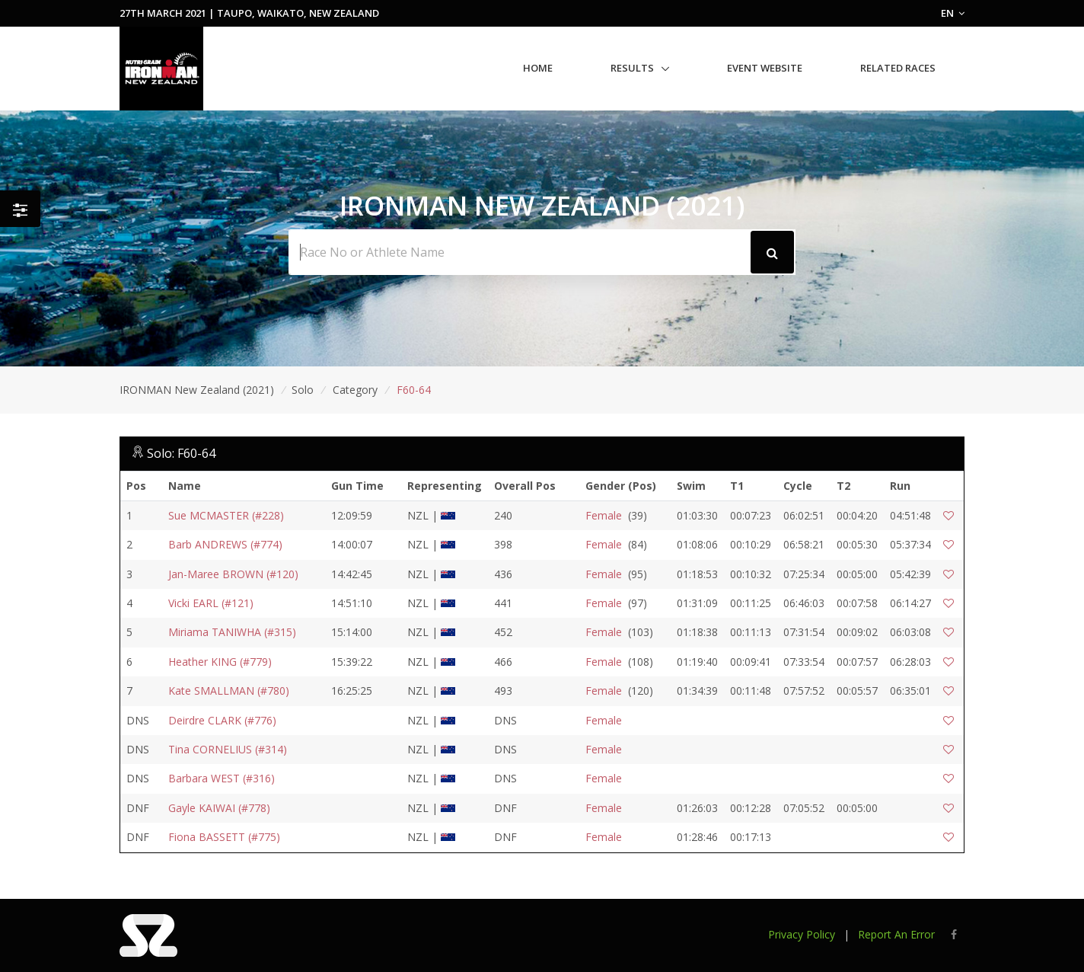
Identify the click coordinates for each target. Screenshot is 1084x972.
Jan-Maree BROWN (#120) (233, 574)
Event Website (764, 68)
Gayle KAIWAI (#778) (219, 808)
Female (603, 515)
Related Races (898, 68)
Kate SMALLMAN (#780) (228, 690)
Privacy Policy (801, 934)
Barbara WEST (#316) (221, 778)
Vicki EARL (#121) (210, 603)
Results (632, 68)
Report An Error (896, 934)
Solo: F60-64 (181, 453)
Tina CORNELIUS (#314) (227, 749)
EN (952, 13)
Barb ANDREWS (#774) (225, 544)
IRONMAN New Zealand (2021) (197, 389)
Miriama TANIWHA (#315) (232, 632)
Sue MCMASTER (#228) (226, 515)
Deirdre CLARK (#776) (222, 720)
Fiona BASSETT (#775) (224, 837)
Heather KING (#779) (220, 661)
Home (538, 68)
